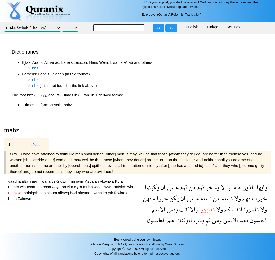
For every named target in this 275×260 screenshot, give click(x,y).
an (97, 181)
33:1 (144, 2)
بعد (243, 220)
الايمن (230, 220)
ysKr (55, 181)
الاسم (158, 209)
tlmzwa (107, 187)
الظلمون (156, 220)
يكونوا (152, 187)
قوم (200, 187)
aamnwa (40, 181)
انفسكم (232, 209)
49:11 (35, 144)
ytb (111, 193)
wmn (98, 193)
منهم (247, 198)
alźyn (27, 181)
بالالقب (188, 209)
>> (171, 28)
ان (162, 187)
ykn (70, 187)
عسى (172, 187)
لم (207, 220)
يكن (173, 198)
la (50, 181)
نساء (226, 198)
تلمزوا (250, 209)
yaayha (15, 181)
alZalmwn (23, 198)
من (191, 187)
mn (72, 181)
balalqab (31, 193)
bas (43, 193)
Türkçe (212, 27)
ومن (216, 220)
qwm (65, 181)
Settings (233, 27)
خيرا (260, 198)
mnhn (88, 187)
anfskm (120, 187)
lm (105, 193)
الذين (248, 187)
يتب (198, 220)
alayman (86, 193)
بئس (171, 209)
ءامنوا (233, 187)
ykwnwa (107, 181)
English (191, 27)
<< (158, 28)
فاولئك (183, 220)
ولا (237, 198)
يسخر (211, 187)
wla (23, 187)
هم (170, 220)
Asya (90, 181)
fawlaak (120, 193)
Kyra (119, 181)
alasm (52, 193)
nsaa (32, 187)
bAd (74, 193)
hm (11, 198)
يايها (261, 187)
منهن (149, 198)
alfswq (64, 193)
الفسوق (257, 220)
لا (222, 187)
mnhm (14, 187)
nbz (35, 68)
